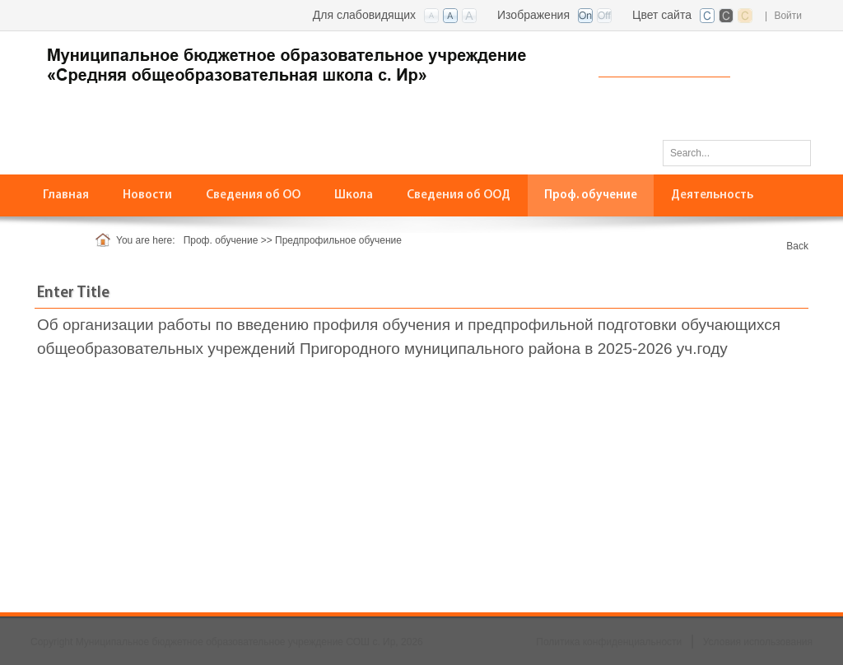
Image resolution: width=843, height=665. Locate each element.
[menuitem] (253, 195)
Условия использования (758, 642)
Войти (788, 15)
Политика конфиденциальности (609, 642)
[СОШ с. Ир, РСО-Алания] (306, 63)
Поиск (792, 152)
